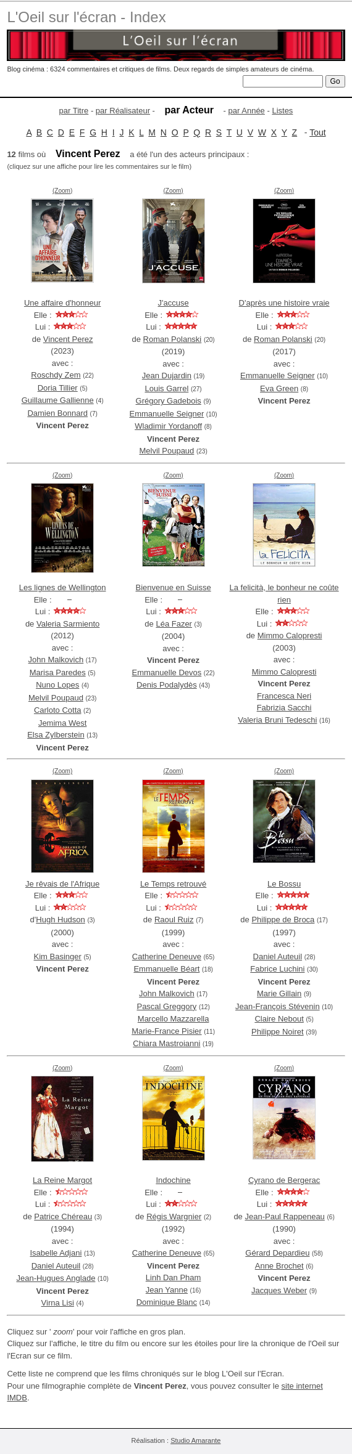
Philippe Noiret (277, 1031)
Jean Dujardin (166, 375)
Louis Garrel (166, 388)
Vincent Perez (68, 339)
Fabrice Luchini (277, 968)
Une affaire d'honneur (62, 302)
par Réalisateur (123, 110)
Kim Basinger (58, 956)
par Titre (74, 110)
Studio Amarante (195, 1440)
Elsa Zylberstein (55, 734)
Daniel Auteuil (278, 956)
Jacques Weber (279, 1290)
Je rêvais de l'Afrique (62, 883)
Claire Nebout (279, 1018)
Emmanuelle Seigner (167, 413)
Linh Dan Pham (173, 1277)
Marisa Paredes (58, 672)
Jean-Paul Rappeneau (284, 1216)
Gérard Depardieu (277, 1252)
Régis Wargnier (173, 1216)
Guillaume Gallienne (58, 400)
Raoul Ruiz (174, 919)
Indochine (173, 1180)
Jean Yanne (167, 1289)
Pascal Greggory (166, 1006)
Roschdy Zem (55, 375)
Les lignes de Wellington (62, 587)
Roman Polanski (172, 339)
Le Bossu (284, 883)
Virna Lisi (57, 1302)
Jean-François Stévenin (277, 1006)
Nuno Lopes (57, 684)
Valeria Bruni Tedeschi (277, 720)
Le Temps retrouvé (173, 883)
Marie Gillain (279, 993)
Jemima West (62, 723)
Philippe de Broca (282, 919)
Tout (317, 132)
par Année (246, 110)
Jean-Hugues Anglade (55, 1278)
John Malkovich (56, 659)
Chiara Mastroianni (166, 1043)
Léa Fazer (174, 623)
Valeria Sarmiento (67, 623)
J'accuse (173, 302)
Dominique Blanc (166, 1302)
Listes (282, 110)
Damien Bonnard (57, 413)
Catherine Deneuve (166, 956)
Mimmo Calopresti (290, 635)
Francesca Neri (284, 696)
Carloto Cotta (58, 710)
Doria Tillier (58, 387)
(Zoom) (62, 190)
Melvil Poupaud (166, 450)
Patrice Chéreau (63, 1216)
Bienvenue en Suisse (173, 587)
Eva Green (279, 388)
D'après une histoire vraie (284, 302)
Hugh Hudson (60, 919)
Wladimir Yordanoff (168, 426)
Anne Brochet (279, 1265)
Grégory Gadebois (168, 400)
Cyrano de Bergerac (284, 1180)
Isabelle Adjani (56, 1252)
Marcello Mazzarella (173, 1018)
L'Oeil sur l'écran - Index (86, 17)
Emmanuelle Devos (167, 672)
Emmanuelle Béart (166, 968)
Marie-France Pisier (166, 1031)
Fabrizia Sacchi (284, 707)
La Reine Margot (62, 1180)
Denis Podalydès (166, 684)
